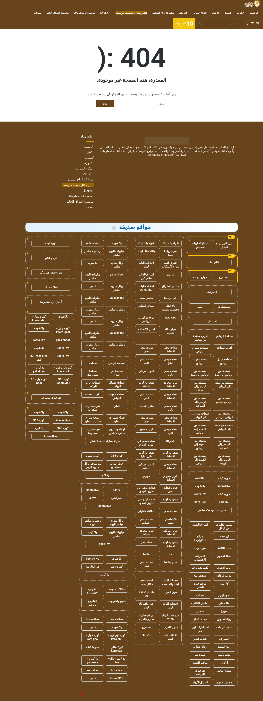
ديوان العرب (170, 627)
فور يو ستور (146, 429)
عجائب (200, 595)
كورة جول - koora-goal (63, 330)
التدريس (170, 274)
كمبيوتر (227, 12)
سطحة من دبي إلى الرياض (200, 415)
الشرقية (212, 292)
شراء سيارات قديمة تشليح (104, 441)
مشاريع (146, 627)
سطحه (93, 363)
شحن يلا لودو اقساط (146, 384)
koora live (200, 494)
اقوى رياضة (170, 298)
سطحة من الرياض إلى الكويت (224, 459)
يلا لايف (104, 475)
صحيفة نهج (200, 575)
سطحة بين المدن (117, 372)
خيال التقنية (224, 548)
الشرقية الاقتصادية (200, 557)
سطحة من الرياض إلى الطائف (200, 386)
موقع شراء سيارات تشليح (92, 419)
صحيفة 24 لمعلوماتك (84, 12)
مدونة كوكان (224, 575)
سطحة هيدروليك (92, 372)
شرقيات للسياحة (51, 397)
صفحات (38, 12)
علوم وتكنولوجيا (117, 601)
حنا (170, 554)
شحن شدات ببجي (170, 489)
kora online (63, 420)
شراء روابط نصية (170, 253)
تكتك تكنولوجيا (200, 567)
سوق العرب (170, 592)
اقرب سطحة (224, 347)
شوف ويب (200, 548)
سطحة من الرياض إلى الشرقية (200, 402)
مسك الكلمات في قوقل (224, 526)
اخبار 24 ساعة (146, 329)
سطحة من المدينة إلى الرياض (200, 444)
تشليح (116, 406)
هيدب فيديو (199, 638)
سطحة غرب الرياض (200, 361)
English (105, 12)
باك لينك (183, 12)
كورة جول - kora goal (92, 637)
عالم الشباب (212, 262)
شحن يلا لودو (170, 499)
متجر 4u (170, 441)
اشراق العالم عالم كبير (146, 276)
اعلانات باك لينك (170, 636)
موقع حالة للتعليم (170, 331)
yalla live (104, 544)
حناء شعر (146, 542)
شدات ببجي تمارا (146, 349)
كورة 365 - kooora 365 (63, 381)
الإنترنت (240, 12)
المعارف (224, 638)
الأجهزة (215, 12)
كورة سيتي (92, 455)
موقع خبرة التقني (200, 585)
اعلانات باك (50, 287)
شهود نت (200, 654)
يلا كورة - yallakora (92, 660)
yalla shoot (92, 243)
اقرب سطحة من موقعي (199, 337)
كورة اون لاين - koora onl (63, 369)
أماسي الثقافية (200, 603)
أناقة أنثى (224, 603)
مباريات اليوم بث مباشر (212, 510)
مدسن (200, 611)
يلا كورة (104, 574)
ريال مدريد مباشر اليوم (116, 522)
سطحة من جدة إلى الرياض (224, 427)
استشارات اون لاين (200, 629)
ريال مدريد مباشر (117, 264)
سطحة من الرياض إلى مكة (200, 373)
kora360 (200, 478)
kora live (116, 670)
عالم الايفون (224, 567)
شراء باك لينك (170, 243)
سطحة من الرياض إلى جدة (224, 373)
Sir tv (116, 490)
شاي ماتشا (170, 562)
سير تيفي (116, 498)
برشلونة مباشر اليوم (92, 522)
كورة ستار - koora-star (39, 318)
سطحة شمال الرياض (200, 349)
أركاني (224, 662)
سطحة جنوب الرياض (116, 396)
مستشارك (224, 306)
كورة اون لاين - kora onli (116, 637)
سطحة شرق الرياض (224, 361)
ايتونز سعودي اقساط (170, 384)
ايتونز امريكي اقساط (146, 466)
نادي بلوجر (224, 595)
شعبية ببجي (170, 511)
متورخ (224, 611)
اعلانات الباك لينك (146, 264)
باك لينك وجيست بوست (170, 307)
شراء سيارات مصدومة (92, 431)
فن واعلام (51, 258)
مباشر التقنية (200, 662)
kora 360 (200, 502)
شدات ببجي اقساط (170, 349)
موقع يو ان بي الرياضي (146, 319)
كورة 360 (39, 420)
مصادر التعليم (146, 306)
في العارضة (92, 566)
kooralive (92, 670)
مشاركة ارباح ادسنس (200, 245)
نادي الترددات (224, 627)
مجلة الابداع (200, 619)
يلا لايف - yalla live (116, 660)
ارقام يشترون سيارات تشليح (117, 431)
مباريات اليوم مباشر (116, 253)
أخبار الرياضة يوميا (51, 302)
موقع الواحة (200, 277)
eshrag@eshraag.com (161, 154)
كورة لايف (224, 478)
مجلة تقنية (170, 317)
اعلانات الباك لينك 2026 (146, 288)
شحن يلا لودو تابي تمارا (146, 454)
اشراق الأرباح (200, 682)
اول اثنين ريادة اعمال (224, 245)
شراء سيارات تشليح (117, 419)
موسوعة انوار (224, 682)
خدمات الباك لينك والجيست (170, 582)
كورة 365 (116, 455)
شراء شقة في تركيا (51, 272)
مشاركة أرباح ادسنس (163, 12)
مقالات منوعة (117, 589)
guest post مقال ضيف (146, 582)
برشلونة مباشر (92, 251)
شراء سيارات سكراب (92, 407)
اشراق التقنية (200, 524)
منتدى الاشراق (170, 286)
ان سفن (224, 536)
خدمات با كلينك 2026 (170, 617)
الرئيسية (253, 12)
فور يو (146, 476)
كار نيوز (224, 583)
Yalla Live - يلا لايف (38, 357)
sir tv (92, 498)
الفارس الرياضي (92, 602)
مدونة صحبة (224, 670)
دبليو (200, 306)
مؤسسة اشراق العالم (58, 12)
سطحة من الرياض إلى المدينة (224, 444)
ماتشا (146, 554)
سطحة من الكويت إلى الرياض (200, 459)
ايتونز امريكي (146, 371)
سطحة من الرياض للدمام (224, 400)
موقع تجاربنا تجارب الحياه (146, 617)
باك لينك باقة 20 (146, 593)
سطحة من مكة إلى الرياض (224, 384)
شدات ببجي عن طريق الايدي (146, 442)
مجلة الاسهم (224, 556)
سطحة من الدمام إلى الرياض (200, 429)
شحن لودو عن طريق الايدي (146, 501)
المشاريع (224, 277)
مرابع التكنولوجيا (200, 538)
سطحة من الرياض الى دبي (224, 415)
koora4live (224, 486)
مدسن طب (146, 298)
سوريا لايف (92, 647)
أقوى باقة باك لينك (146, 605)
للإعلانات (76, 694)
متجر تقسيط (146, 406)
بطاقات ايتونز (146, 511)
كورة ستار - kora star (116, 648)
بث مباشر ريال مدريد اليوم (92, 465)
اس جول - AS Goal (39, 381)
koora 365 (116, 678)
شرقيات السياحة (200, 672)
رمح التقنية (224, 646)
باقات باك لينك (146, 251)
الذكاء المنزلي (199, 12)
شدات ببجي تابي (146, 361)
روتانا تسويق (224, 619)
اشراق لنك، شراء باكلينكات (170, 264)
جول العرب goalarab (116, 465)
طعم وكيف (224, 654)
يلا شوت (200, 486)
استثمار (212, 321)
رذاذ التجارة (200, 646)
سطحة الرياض (224, 336)
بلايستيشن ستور (170, 520)
